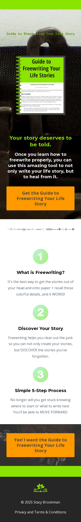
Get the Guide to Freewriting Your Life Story (41, 198)
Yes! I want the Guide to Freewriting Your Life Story (40, 445)
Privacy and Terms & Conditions (40, 512)
